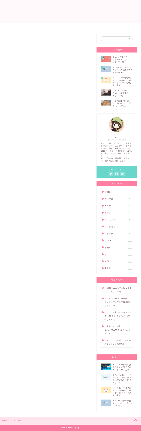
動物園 (118, 247)
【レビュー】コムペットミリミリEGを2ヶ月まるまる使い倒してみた (118, 316)
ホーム (46, 26)
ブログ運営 (118, 226)
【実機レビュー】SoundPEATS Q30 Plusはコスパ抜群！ (118, 330)
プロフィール (62, 26)
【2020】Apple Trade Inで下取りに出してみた (118, 290)
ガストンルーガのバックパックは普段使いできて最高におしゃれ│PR (118, 302)
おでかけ (118, 198)
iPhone (118, 191)
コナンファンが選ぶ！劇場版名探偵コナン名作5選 (118, 342)
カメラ (118, 205)
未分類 (118, 268)
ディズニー (118, 219)
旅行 (118, 254)
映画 (118, 261)
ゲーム (95, 26)
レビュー (80, 26)
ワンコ (118, 240)
